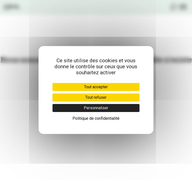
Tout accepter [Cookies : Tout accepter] (96, 86)
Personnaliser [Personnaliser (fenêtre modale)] (96, 108)
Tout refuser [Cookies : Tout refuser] (95, 97)
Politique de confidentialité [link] (96, 118)
